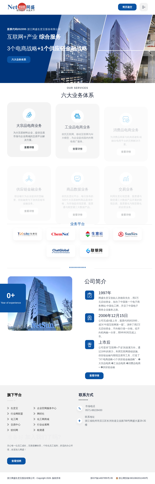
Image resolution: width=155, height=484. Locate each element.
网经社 (38, 413)
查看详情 (29, 151)
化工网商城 (41, 419)
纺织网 (12, 430)
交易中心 (13, 424)
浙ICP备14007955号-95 (101, 478)
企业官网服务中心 (44, 408)
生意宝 (12, 408)
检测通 (38, 430)
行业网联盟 (15, 413)
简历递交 (127, 7)
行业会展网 (41, 424)
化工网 (12, 419)
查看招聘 (16, 461)
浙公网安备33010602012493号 (133, 478)
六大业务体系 (19, 59)
